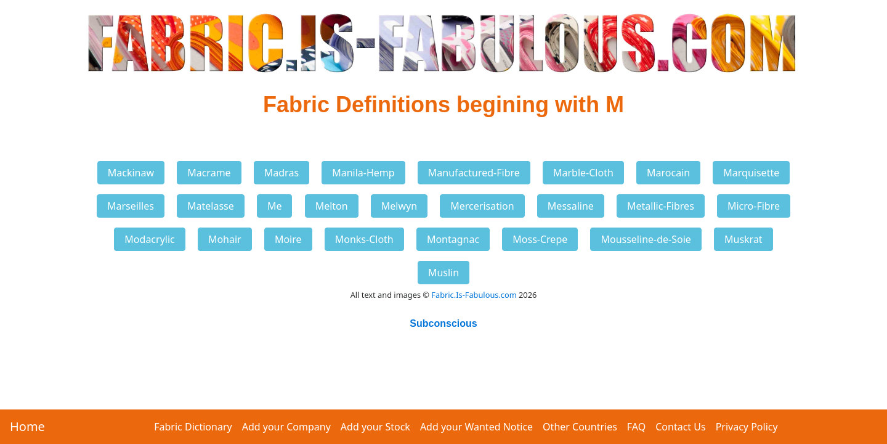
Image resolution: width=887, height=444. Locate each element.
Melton (331, 206)
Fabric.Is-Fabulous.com (473, 294)
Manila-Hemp (363, 172)
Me (274, 206)
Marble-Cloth (583, 172)
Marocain (668, 172)
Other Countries (580, 427)
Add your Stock (375, 427)
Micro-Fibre (753, 206)
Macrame (208, 172)
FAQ (636, 427)
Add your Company (286, 427)
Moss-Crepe (539, 239)
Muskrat (743, 239)
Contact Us (680, 427)
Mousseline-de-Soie (646, 239)
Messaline (571, 206)
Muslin (443, 272)
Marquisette (751, 172)
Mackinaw (131, 172)
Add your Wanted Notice (476, 427)
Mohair (224, 239)
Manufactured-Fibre (474, 172)
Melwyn (399, 206)
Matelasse (210, 206)
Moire (288, 239)
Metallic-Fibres (660, 206)
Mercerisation (482, 206)
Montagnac (453, 239)
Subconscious (443, 323)
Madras (281, 172)
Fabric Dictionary (193, 427)
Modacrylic (149, 239)
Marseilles (130, 206)
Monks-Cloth (364, 239)
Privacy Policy (747, 427)
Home (27, 426)
